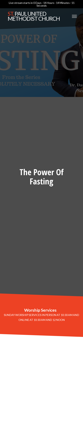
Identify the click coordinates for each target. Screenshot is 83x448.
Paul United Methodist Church (34, 16)
